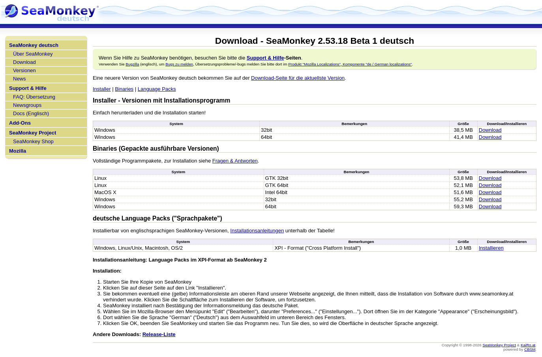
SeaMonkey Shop (33, 141)
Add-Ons (20, 123)
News (19, 79)
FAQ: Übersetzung (34, 97)
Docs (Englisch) (31, 113)
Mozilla (17, 151)
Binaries (124, 89)
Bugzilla (132, 64)
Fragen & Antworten (235, 161)
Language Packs (157, 89)
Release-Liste (159, 334)
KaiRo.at (528, 345)
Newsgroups (27, 105)
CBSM (529, 349)
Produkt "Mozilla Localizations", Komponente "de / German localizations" (350, 64)
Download (24, 62)
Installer (102, 89)
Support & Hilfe (28, 88)
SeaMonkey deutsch (33, 45)
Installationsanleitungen (257, 231)
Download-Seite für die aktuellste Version (298, 78)
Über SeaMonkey (33, 54)
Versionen (24, 70)
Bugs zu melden (179, 64)
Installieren (491, 248)
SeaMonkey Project (32, 133)
